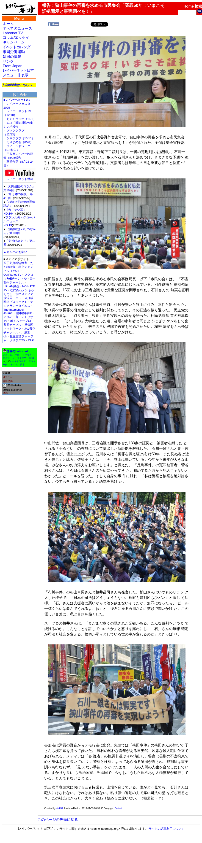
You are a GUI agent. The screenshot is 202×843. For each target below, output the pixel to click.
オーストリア (19, 358)
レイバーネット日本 (18, 70)
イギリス (27, 355)
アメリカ (7, 355)
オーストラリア (18, 361)
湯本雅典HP (24, 313)
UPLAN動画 (11, 286)
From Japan (12, 66)
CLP (31, 340)
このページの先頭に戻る (58, 819)
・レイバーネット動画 (19, 178)
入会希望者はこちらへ (17, 85)
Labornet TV (13, 33)
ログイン (8, 376)
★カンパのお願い (15, 252)
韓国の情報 (12, 57)
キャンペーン (14, 42)
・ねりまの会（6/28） (18, 142)
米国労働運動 (14, 52)
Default (118, 808)
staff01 (59, 808)
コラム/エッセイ (16, 37)
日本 (22, 364)
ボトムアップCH (21, 321)
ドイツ (6, 358)
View (5, 392)
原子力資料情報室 (15, 263)
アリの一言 (10, 317)
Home (188, 6)
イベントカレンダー (18, 47)
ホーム (8, 24)
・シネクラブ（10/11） (19, 138)
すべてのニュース (17, 28)
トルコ (13, 364)
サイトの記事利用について (166, 828)
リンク (8, 61)
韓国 (31, 358)
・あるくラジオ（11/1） (19, 119)
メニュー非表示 (15, 75)
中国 (17, 355)
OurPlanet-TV (12, 274)
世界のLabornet (17, 351)
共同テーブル (12, 324)
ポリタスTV (17, 340)
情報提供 (8, 381)
